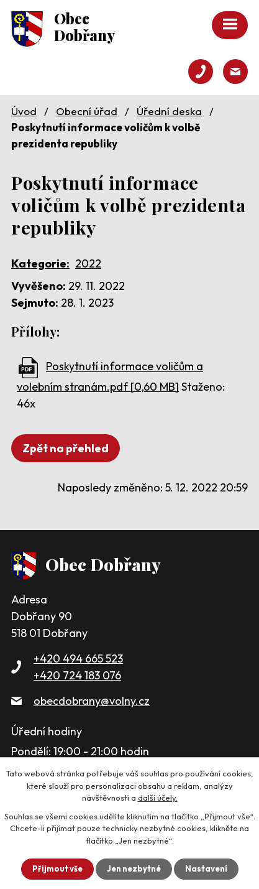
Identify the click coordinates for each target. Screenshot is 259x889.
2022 (88, 263)
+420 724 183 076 (77, 675)
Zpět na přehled (65, 448)
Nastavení (206, 868)
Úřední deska (169, 111)
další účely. (158, 798)
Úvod (24, 111)
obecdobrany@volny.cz (92, 701)
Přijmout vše (57, 868)
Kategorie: (40, 263)
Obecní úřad (86, 111)
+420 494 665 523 (78, 658)
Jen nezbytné (134, 868)
